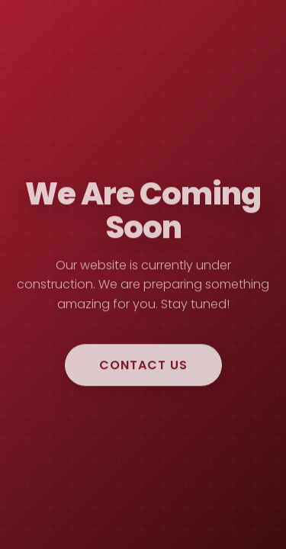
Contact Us (143, 366)
